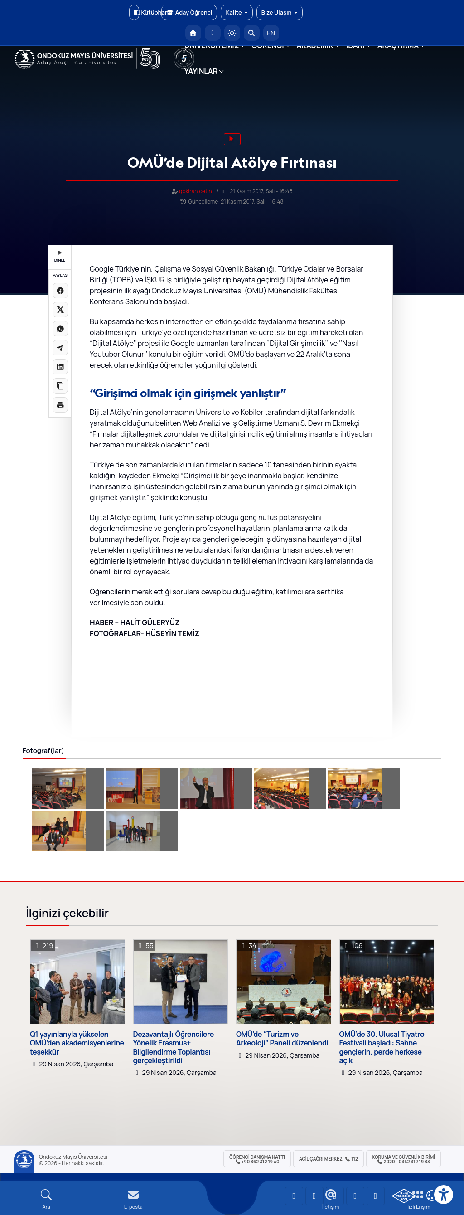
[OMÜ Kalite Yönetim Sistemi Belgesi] (404, 1196)
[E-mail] (133, 1199)
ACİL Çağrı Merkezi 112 (328, 1159)
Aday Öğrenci (189, 12)
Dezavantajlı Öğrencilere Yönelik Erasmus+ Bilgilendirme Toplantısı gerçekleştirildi (173, 1047)
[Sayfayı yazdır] (60, 405)
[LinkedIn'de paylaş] (60, 366)
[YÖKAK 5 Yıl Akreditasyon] (184, 58)
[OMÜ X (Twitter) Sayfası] (355, 1196)
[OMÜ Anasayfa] (193, 33)
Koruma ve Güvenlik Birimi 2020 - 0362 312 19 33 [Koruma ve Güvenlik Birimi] (403, 1159)
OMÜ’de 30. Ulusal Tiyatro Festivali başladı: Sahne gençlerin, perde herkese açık (382, 1047)
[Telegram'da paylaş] (60, 347)
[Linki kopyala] (60, 386)
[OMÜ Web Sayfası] (87, 58)
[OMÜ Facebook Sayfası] (376, 1196)
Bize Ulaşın (279, 12)
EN (271, 33)
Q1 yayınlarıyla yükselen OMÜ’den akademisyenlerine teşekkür (77, 1043)
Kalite (236, 12)
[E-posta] (213, 33)
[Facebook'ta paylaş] (60, 290)
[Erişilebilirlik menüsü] (443, 1194)
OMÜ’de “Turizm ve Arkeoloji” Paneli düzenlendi (282, 1038)
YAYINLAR (201, 71)
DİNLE (60, 257)
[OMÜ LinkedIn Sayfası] (314, 1196)
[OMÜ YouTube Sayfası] (294, 1196)
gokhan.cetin (195, 191)
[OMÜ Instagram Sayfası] (335, 1196)
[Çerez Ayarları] (431, 1195)
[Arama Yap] (252, 33)
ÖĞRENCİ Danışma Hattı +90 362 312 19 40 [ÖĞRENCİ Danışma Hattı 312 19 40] (257, 1159)
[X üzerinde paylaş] (60, 309)
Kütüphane (136, 12)
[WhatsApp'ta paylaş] (60, 328)
